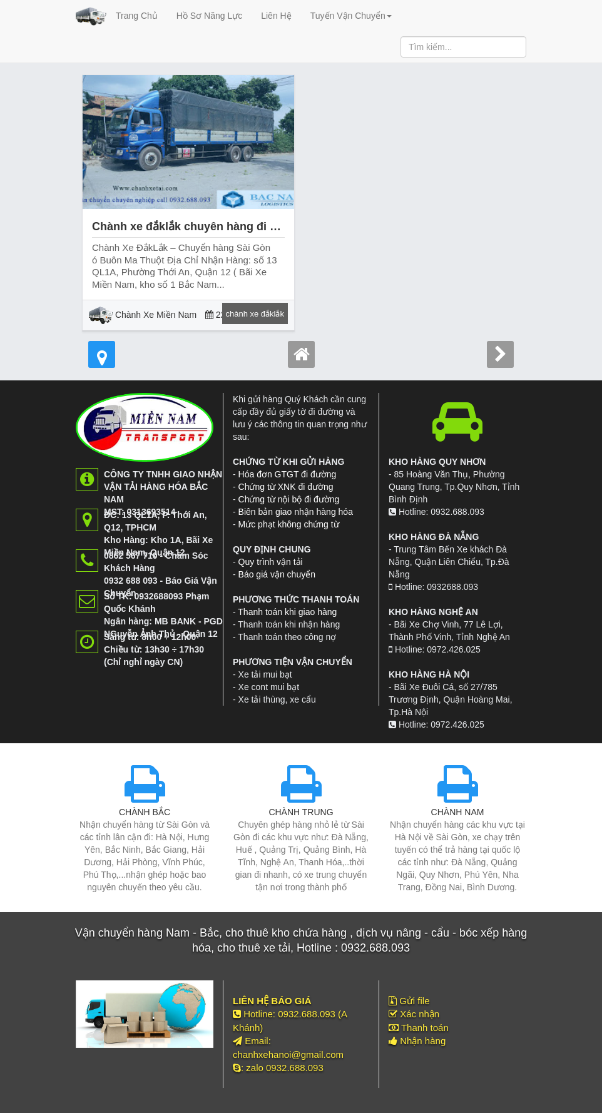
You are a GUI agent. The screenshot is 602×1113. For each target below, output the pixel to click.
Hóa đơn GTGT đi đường (287, 474)
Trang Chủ (137, 16)
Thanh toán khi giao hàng (287, 612)
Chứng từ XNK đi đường (286, 487)
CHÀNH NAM (457, 812)
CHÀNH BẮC (144, 812)
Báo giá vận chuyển (276, 574)
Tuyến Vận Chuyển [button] (351, 16)
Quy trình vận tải (270, 562)
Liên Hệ (276, 16)
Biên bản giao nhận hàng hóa (295, 512)
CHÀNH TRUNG (300, 812)
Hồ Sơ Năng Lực (209, 16)
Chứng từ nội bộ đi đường (289, 499)
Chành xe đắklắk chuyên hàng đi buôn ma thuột (220, 226)
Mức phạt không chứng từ (288, 524)
